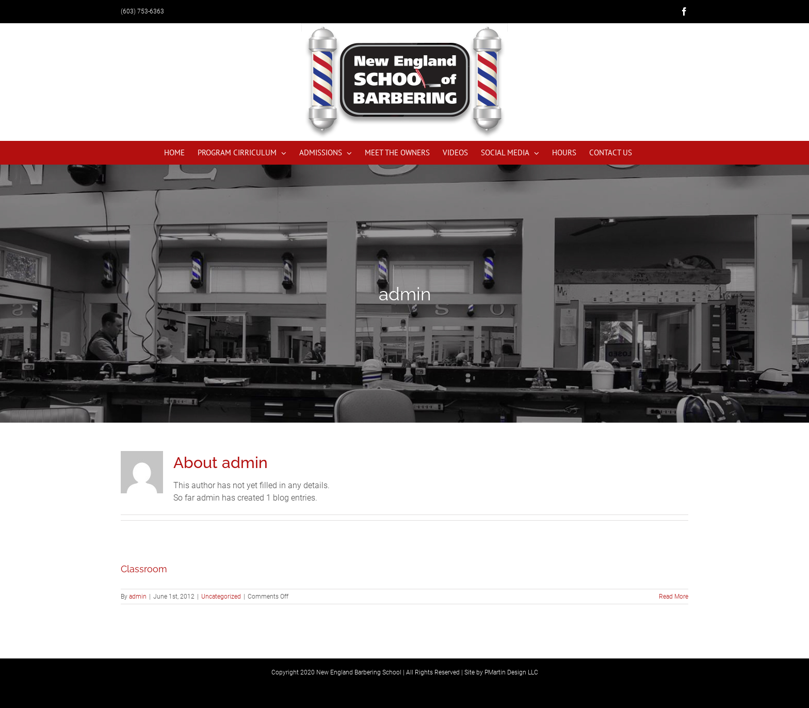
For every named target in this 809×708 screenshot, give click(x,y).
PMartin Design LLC (511, 672)
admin (138, 596)
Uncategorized (221, 596)
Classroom (144, 569)
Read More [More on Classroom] (673, 596)
